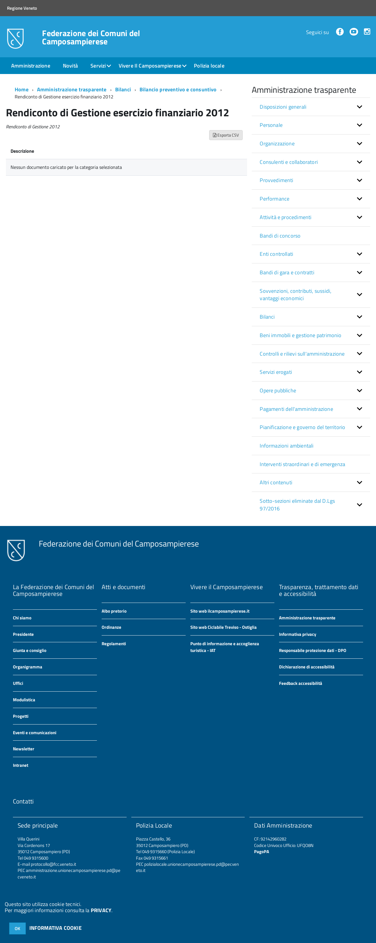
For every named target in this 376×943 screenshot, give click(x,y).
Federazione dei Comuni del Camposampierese (91, 37)
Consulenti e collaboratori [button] (289, 162)
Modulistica (24, 699)
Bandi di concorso (280, 236)
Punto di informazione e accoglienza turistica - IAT (224, 647)
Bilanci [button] (267, 317)
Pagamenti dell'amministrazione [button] (296, 409)
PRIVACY (101, 910)
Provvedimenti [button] (276, 180)
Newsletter (23, 748)
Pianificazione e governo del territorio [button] (302, 427)
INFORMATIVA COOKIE (55, 928)
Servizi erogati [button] (276, 372)
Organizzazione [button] (277, 143)
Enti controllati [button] (276, 254)
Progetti (20, 716)
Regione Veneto (22, 8)
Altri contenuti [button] (276, 482)
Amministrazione (30, 66)
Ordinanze (111, 627)
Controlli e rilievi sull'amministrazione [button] (302, 354)
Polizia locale (209, 66)
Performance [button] (274, 199)
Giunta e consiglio (29, 650)
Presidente (23, 634)
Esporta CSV (226, 135)
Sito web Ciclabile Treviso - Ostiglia (223, 627)
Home (21, 89)
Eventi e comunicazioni (34, 732)
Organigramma (27, 666)
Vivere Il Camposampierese (150, 66)
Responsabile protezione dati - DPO (312, 650)
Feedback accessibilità (300, 683)
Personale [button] (271, 125)
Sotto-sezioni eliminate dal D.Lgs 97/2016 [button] (297, 504)
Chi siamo (22, 617)
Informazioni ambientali (286, 446)
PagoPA (261, 851)
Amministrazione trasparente (72, 89)
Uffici (18, 683)
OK (17, 928)
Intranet (20, 765)
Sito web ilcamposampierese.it (219, 611)
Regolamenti (114, 643)
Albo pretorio (114, 611)
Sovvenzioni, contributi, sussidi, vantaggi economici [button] (295, 294)
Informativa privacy (297, 634)
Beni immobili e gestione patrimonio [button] (300, 335)
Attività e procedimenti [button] (285, 217)
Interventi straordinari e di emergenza (302, 464)
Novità (70, 66)
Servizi (98, 66)
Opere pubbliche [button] (278, 390)
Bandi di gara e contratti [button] (287, 272)
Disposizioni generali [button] (283, 107)
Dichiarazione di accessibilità (307, 666)
